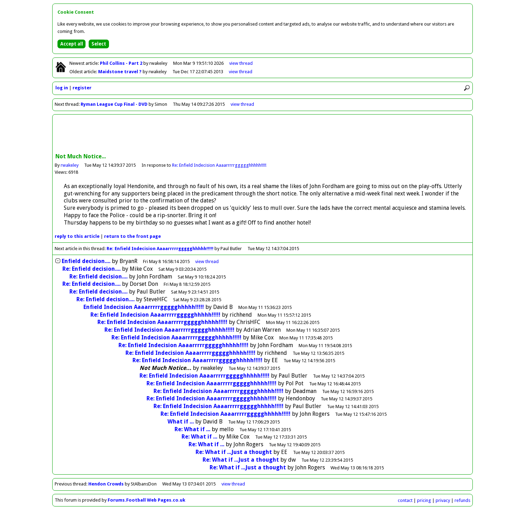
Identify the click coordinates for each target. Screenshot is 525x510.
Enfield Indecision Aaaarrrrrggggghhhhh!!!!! (143, 307)
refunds (462, 500)
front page (132, 236)
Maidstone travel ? (120, 71)
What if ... (181, 421)
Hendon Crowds (106, 484)
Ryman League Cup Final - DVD (114, 104)
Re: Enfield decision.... (91, 269)
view (241, 63)
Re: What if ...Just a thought (234, 452)
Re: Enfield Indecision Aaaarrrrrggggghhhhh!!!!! (219, 165)
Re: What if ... (192, 429)
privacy (443, 500)
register (82, 87)
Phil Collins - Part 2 (121, 63)
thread (207, 261)
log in (61, 87)
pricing (424, 500)
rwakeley (70, 165)
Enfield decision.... (86, 261)
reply (77, 236)
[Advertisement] (262, 134)
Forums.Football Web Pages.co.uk (146, 500)
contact (405, 500)
